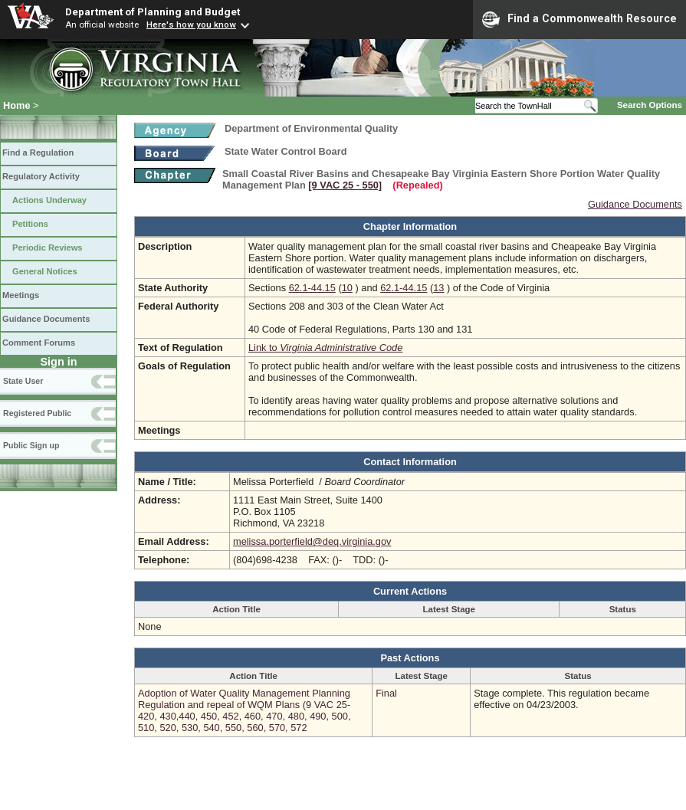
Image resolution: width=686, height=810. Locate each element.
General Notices (44, 271)
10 (347, 288)
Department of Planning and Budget (152, 11)
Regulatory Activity (41, 176)
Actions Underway (49, 200)
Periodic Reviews (47, 247)
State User (23, 380)
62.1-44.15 (312, 288)
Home (17, 105)
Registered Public (37, 413)
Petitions (30, 223)
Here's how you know (191, 24)
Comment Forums (38, 342)
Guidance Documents (46, 318)
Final (386, 693)
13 (438, 288)
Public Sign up (31, 445)
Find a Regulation (38, 152)
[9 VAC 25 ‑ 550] (345, 185)
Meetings (20, 295)
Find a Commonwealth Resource (579, 19)
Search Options (649, 105)
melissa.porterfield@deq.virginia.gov (312, 541)
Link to (325, 347)
